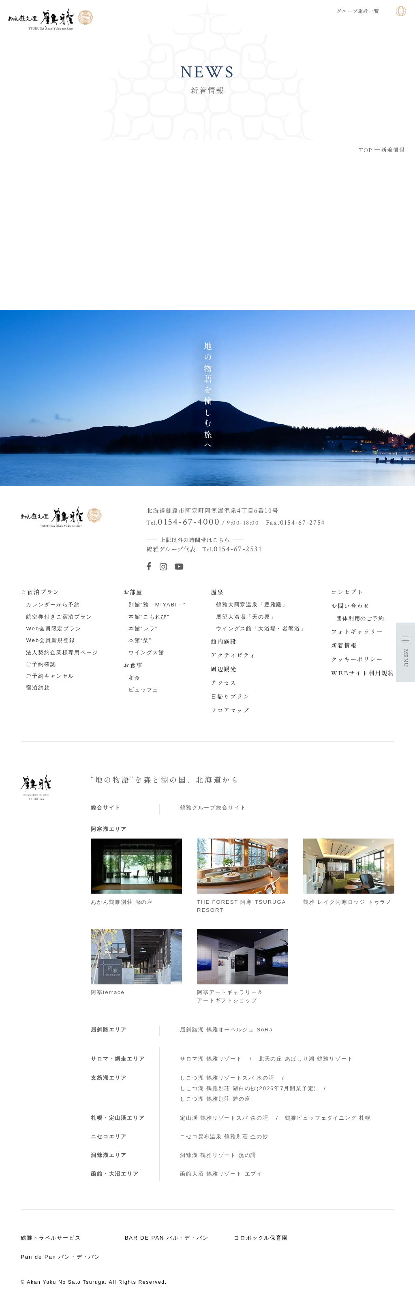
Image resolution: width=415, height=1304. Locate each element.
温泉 (217, 592)
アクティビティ (233, 655)
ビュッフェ (143, 690)
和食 (134, 678)
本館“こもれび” (149, 617)
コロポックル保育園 (261, 1238)
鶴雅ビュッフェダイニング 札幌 (328, 1118)
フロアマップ (230, 710)
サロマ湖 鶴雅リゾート (211, 1059)
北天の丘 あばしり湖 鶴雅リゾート (306, 1059)
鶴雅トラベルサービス (51, 1238)
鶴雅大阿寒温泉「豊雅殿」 (252, 605)
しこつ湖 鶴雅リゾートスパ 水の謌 (227, 1078)
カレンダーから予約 (53, 605)
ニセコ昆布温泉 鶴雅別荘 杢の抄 (224, 1136)
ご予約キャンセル (50, 676)
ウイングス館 (146, 652)
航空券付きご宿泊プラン (59, 617)
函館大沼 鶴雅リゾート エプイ (221, 1174)
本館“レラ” (143, 628)
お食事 (133, 665)
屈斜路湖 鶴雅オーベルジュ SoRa (226, 1030)
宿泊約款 (38, 688)
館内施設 (224, 641)
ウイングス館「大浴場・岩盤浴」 (261, 628)
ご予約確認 (41, 664)
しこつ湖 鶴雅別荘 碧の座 (215, 1099)
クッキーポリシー (357, 659)
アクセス (224, 683)
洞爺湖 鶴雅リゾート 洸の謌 (218, 1155)
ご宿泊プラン (40, 592)
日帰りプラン (230, 696)
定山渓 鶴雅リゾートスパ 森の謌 (224, 1118)
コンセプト (347, 592)
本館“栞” (140, 640)
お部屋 (133, 592)
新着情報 (344, 645)
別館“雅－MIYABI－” (157, 605)
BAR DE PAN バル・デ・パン (167, 1238)
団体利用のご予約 (360, 618)
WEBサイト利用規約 (362, 673)
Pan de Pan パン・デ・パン (61, 1257)
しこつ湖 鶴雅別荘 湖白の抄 (248, 1088)
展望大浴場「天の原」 (246, 617)
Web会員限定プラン (53, 628)
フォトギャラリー (357, 631)
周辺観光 (224, 669)
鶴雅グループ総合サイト (213, 808)
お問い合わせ (350, 606)
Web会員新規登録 (50, 640)
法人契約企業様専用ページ (62, 652)
